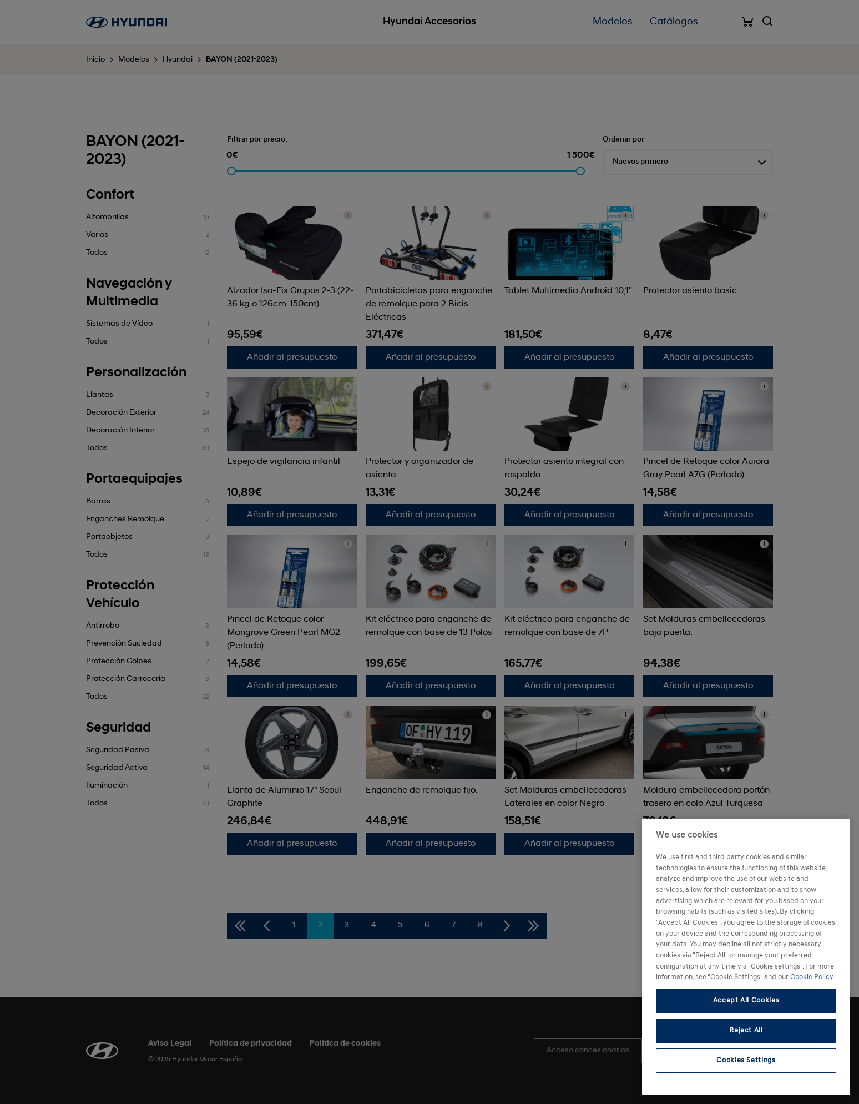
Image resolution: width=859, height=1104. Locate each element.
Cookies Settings (746, 1060)
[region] (746, 957)
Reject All (746, 1030)
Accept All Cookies (746, 1000)
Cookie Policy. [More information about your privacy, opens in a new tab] (812, 977)
